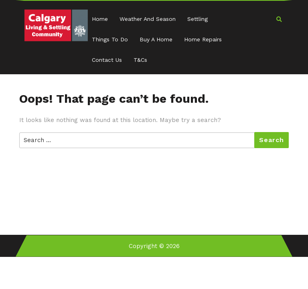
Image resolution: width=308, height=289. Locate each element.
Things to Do (110, 39)
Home (100, 19)
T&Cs (140, 60)
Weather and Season (148, 19)
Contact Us (107, 60)
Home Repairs (203, 39)
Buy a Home (156, 39)
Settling (197, 19)
